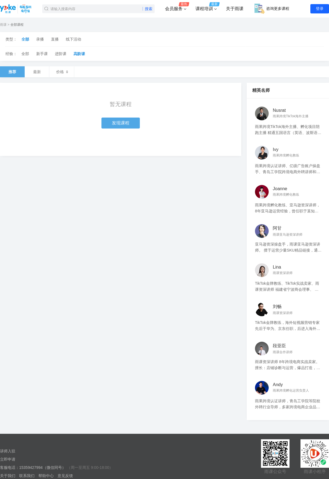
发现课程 (120, 123)
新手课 (42, 54)
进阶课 (60, 54)
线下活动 (73, 39)
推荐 (12, 72)
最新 (37, 72)
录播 (40, 39)
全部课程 (17, 25)
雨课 (3, 25)
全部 (25, 39)
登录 (320, 8)
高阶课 (79, 54)
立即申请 (7, 459)
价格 (61, 72)
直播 (55, 39)
